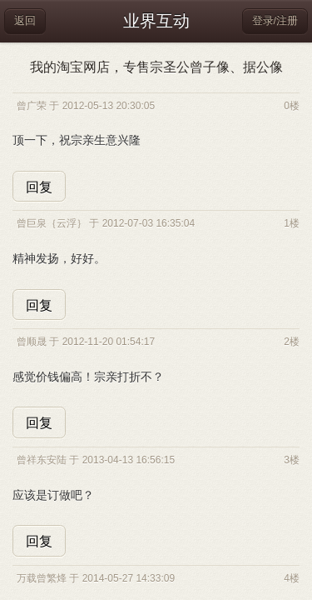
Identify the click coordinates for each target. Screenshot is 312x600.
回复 (39, 187)
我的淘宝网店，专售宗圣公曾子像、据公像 (156, 67)
